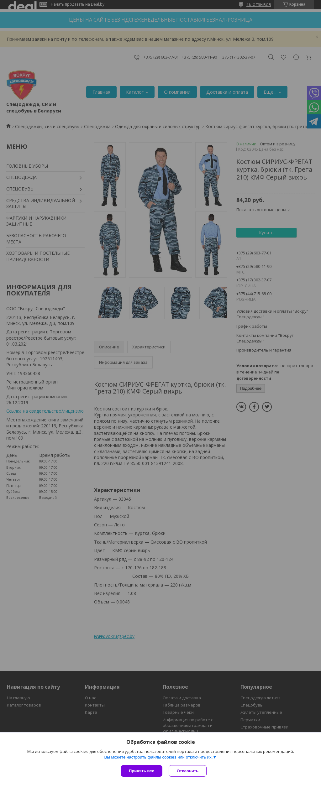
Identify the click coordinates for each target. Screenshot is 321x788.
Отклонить (187, 771)
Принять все (141, 771)
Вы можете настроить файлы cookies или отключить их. (158, 757)
